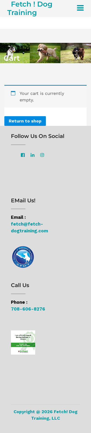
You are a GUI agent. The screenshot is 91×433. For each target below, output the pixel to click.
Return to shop (25, 120)
